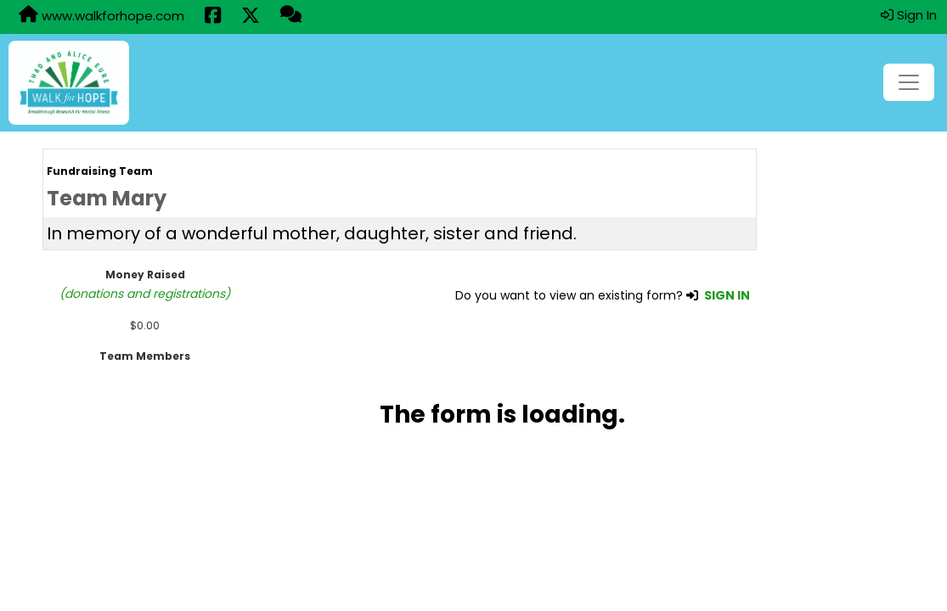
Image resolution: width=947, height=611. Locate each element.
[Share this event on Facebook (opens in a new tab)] (213, 17)
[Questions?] (291, 16)
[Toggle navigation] (908, 82)
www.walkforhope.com (101, 15)
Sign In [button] (909, 15)
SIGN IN (727, 295)
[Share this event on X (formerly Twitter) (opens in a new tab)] (250, 17)
